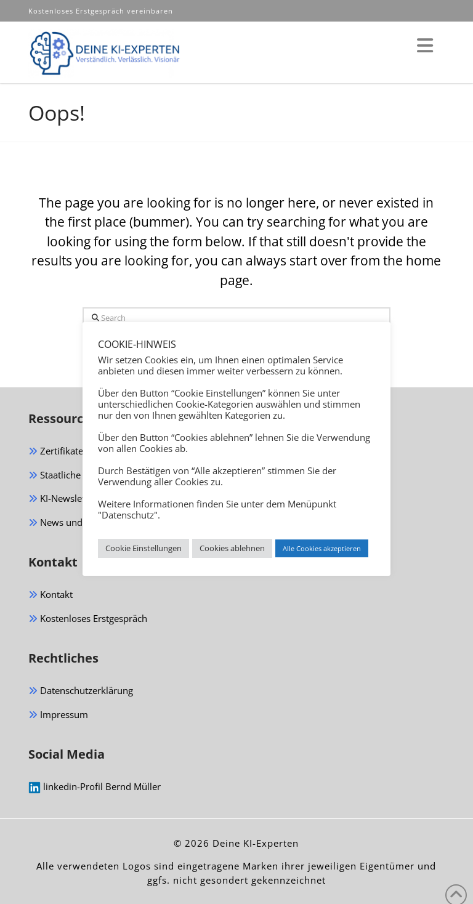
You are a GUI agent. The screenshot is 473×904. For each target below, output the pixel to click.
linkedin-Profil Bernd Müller (94, 787)
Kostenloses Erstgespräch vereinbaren (102, 10)
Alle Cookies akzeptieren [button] (322, 548)
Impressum (58, 715)
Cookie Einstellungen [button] (143, 548)
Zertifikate (55, 452)
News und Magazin (74, 523)
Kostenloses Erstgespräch (87, 619)
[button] (425, 45)
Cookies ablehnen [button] (232, 548)
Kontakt (50, 595)
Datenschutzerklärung (80, 691)
